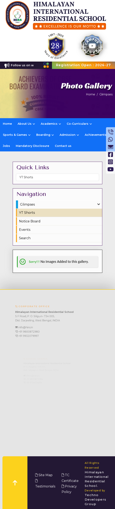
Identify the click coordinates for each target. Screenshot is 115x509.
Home (90, 94)
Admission (69, 135)
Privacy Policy (69, 489)
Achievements (95, 135)
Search (24, 238)
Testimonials (45, 483)
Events (24, 230)
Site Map (44, 475)
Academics (51, 124)
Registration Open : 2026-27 (83, 65)
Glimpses (106, 94)
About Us (26, 124)
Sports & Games (16, 135)
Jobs (6, 146)
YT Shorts (26, 177)
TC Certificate (70, 478)
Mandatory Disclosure (32, 146)
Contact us (63, 146)
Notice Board (30, 221)
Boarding (45, 135)
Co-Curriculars (79, 124)
